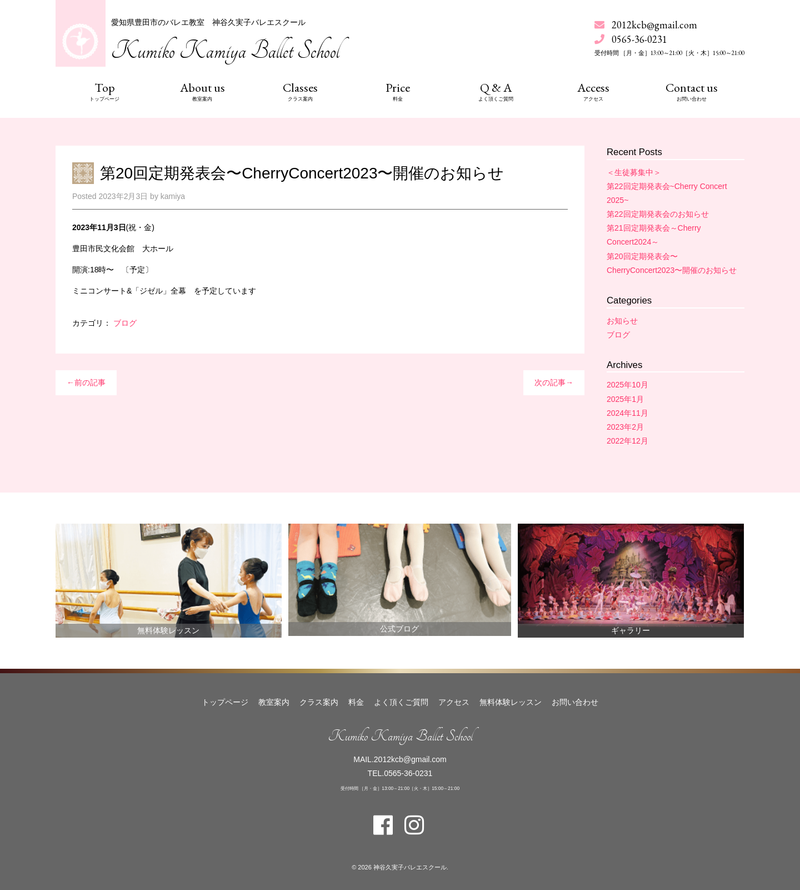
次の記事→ (553, 382)
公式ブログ (399, 628)
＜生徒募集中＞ (634, 172)
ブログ (125, 323)
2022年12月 (627, 440)
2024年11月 (627, 413)
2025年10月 (627, 384)
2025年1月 (625, 399)
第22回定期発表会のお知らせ (658, 214)
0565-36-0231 (408, 773)
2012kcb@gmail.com (654, 24)
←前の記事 (86, 382)
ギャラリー (630, 630)
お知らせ (622, 320)
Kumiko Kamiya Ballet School (225, 51)
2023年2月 (625, 426)
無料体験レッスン (168, 630)
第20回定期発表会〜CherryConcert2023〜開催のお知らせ (302, 173)
